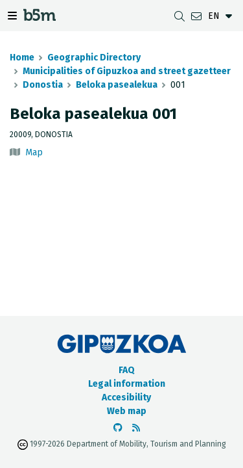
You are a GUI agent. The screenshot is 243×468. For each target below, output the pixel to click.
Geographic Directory (94, 57)
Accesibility (126, 397)
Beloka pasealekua (116, 84)
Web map (126, 411)
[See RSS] (136, 428)
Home (22, 57)
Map (34, 152)
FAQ (127, 370)
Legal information (126, 383)
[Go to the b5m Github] (117, 428)
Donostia (43, 84)
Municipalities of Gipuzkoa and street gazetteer (127, 71)
